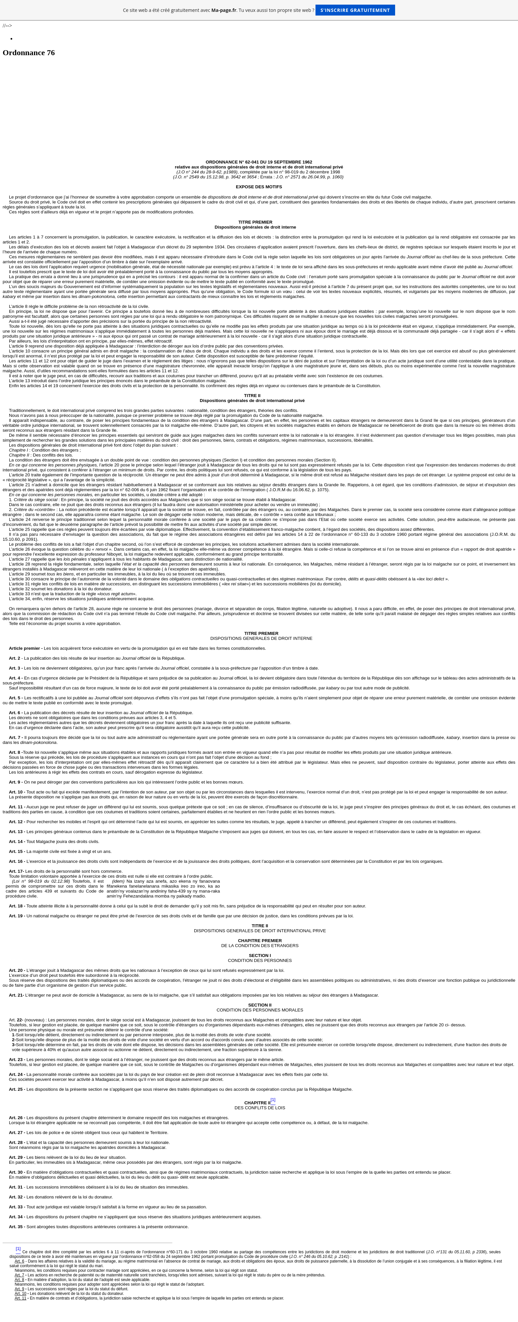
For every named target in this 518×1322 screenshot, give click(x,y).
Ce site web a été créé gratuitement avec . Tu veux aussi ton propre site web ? (259, 10)
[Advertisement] (259, 110)
